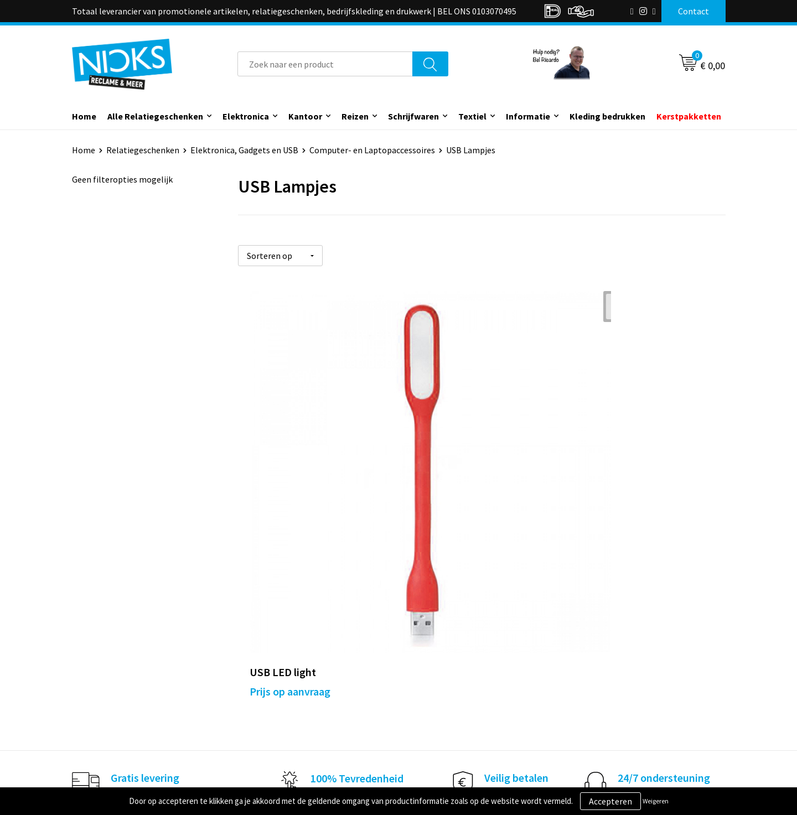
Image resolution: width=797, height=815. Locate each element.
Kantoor (305, 116)
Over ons (266, 647)
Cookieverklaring (606, 665)
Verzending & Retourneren (462, 665)
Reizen (355, 116)
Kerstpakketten (688, 116)
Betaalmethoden (445, 681)
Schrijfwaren (413, 116)
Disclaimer (594, 698)
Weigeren (656, 801)
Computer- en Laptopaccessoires (372, 149)
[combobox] (325, 63)
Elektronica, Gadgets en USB (244, 149)
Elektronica (245, 116)
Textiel (472, 116)
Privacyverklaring (607, 681)
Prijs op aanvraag (290, 465)
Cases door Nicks (281, 681)
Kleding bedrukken (607, 116)
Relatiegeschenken (142, 149)
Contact (427, 647)
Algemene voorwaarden (619, 647)
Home (84, 116)
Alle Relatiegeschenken (155, 116)
